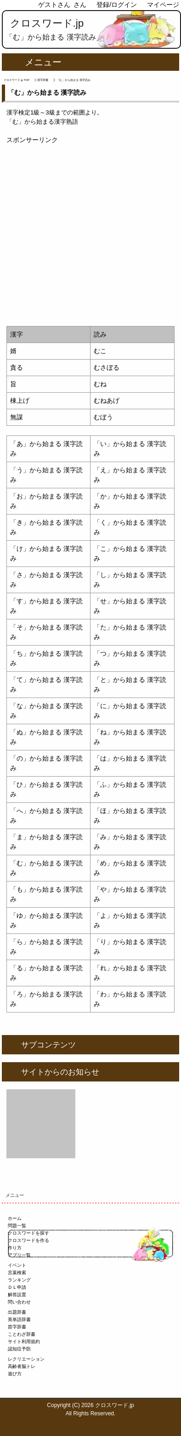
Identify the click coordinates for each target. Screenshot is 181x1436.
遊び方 (15, 1373)
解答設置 (17, 1294)
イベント (17, 1265)
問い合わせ (19, 1301)
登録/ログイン (116, 4)
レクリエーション (26, 1359)
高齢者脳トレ (21, 1366)
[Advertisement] (90, 235)
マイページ (163, 4)
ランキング (19, 1279)
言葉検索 (17, 1272)
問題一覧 (17, 1225)
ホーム (15, 1218)
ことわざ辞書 (21, 1334)
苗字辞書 (17, 1326)
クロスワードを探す (28, 1233)
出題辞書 (17, 1312)
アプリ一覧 (19, 1255)
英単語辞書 (19, 1319)
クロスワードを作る (28, 1240)
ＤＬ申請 (17, 1287)
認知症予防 (19, 1348)
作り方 (15, 1247)
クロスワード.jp (47, 23)
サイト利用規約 (24, 1341)
